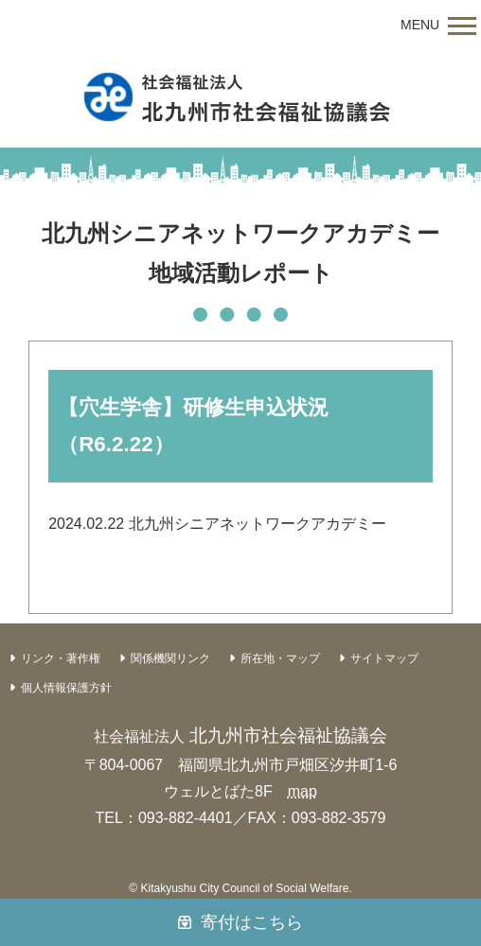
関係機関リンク (170, 658)
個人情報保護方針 (66, 687)
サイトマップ (384, 658)
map (302, 791)
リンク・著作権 (60, 658)
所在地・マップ (280, 658)
